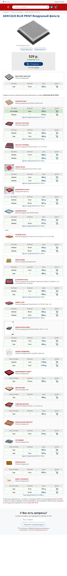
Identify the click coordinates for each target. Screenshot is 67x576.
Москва (7, 2)
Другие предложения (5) (33, 318)
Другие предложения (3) (33, 117)
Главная (6, 12)
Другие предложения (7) (33, 206)
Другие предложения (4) (33, 297)
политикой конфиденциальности (37, 530)
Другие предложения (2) (33, 139)
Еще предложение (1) (33, 495)
